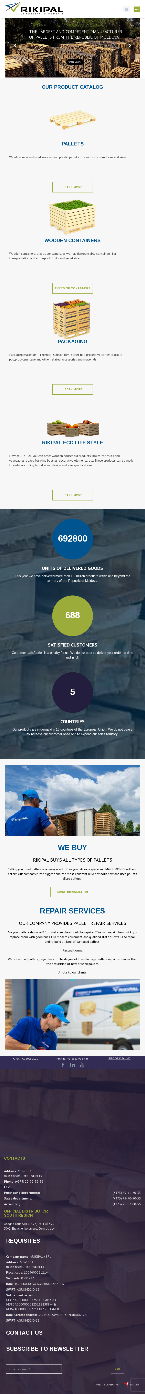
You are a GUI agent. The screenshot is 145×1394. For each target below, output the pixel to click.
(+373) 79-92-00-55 (127, 1204)
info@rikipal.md (119, 1058)
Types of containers (72, 288)
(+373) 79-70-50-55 (127, 1198)
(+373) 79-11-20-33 (127, 1193)
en (136, 9)
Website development (109, 1384)
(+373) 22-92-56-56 (78, 1058)
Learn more (72, 187)
